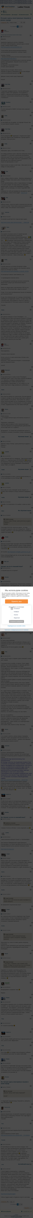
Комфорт (15, 612)
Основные (15, 608)
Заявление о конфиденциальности (13, 630)
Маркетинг (15, 618)
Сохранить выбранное (16, 621)
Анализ (14, 615)
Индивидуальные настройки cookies (16, 626)
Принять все (16, 601)
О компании (25, 630)
